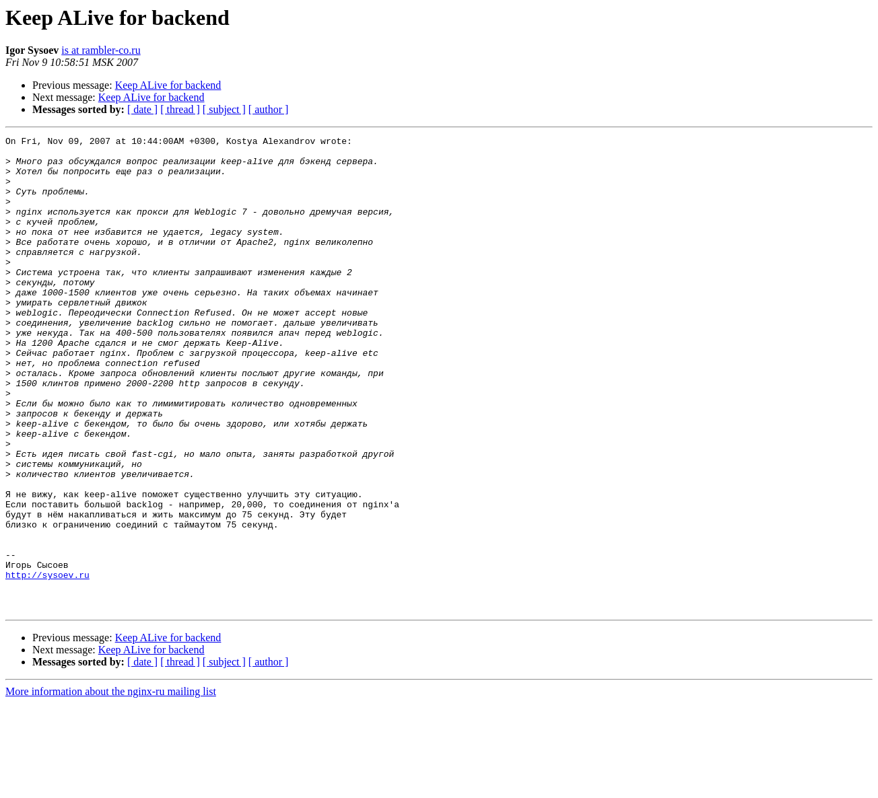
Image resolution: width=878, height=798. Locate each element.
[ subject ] (224, 109)
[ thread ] (180, 109)
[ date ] (142, 109)
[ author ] (268, 109)
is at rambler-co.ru (100, 50)
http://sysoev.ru (47, 663)
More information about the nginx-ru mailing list (110, 786)
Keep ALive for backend (168, 85)
